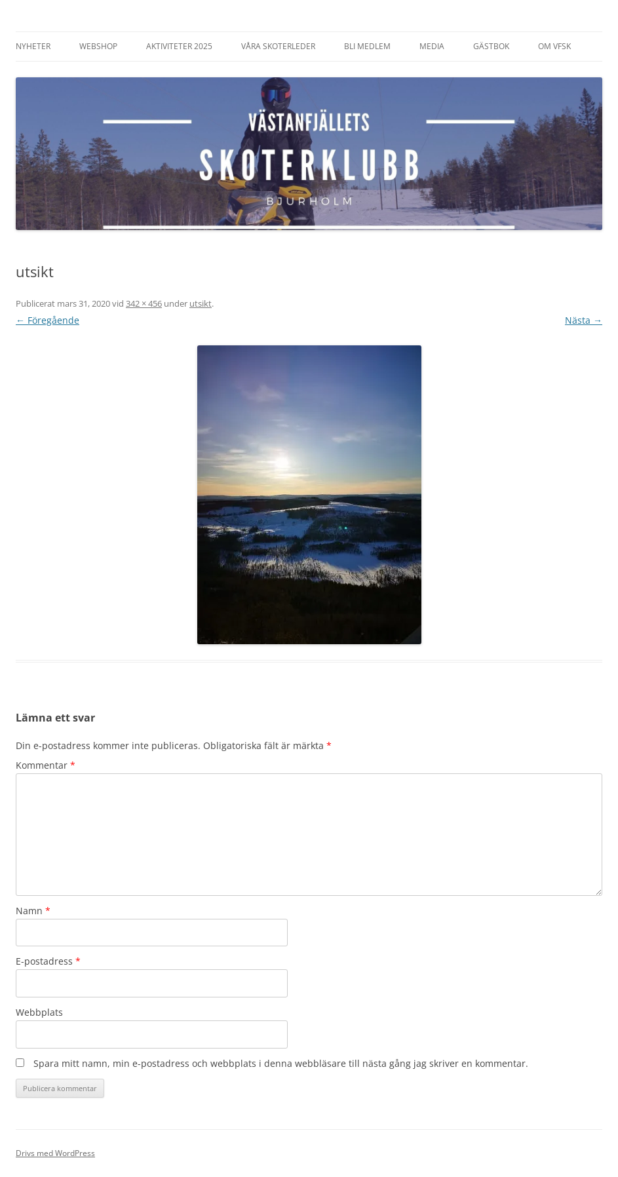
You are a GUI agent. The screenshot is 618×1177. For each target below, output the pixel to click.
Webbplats (39, 1012)
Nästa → (583, 320)
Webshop (98, 46)
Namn (33, 910)
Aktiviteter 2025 (179, 46)
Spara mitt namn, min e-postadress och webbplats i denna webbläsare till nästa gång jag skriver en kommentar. (280, 1063)
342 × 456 (144, 303)
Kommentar (45, 765)
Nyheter (33, 46)
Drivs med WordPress (55, 1153)
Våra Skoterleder (278, 46)
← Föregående (47, 320)
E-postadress (48, 961)
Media (431, 46)
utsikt (200, 303)
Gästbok (491, 46)
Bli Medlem (367, 46)
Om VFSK (554, 46)
